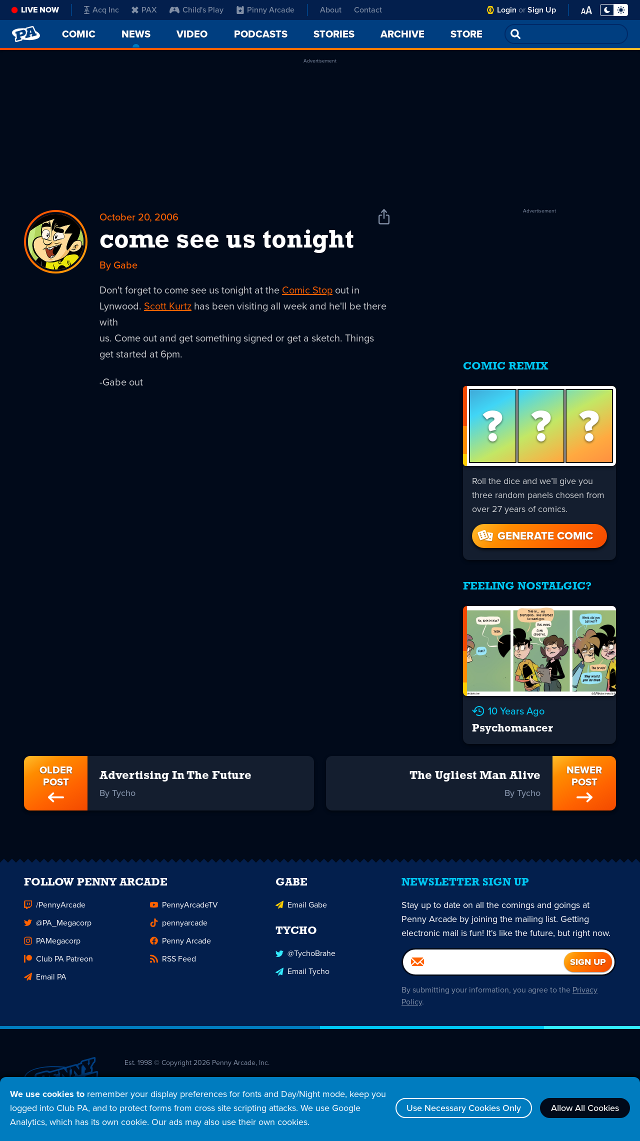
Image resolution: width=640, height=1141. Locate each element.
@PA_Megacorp (58, 927)
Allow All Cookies (585, 1108)
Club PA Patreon (58, 963)
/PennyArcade (55, 909)
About (331, 10)
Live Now (40, 10)
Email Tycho (303, 976)
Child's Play (197, 10)
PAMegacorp (52, 945)
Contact (368, 10)
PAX (144, 10)
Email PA (45, 981)
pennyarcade (179, 927)
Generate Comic (534, 536)
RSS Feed (173, 963)
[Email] (483, 966)
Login (506, 10)
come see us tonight (227, 241)
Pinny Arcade (265, 10)
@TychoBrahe (306, 958)
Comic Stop (307, 290)
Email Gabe (301, 909)
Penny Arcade (180, 945)
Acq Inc (101, 10)
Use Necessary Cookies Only (463, 1108)
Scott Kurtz (168, 306)
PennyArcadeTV (184, 909)
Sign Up (542, 10)
